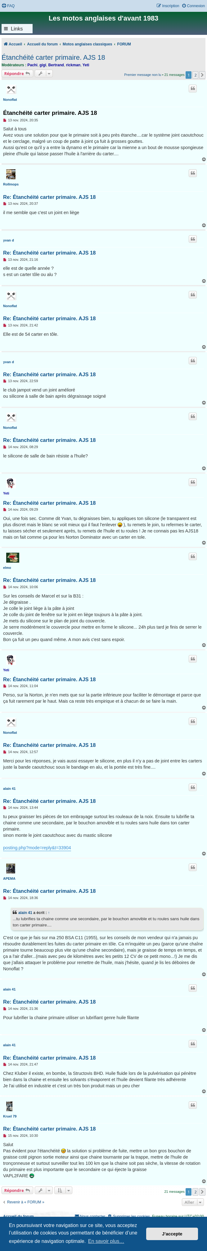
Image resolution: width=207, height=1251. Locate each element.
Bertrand (56, 65)
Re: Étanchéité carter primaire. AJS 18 (49, 197)
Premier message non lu (142, 75)
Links (17, 28)
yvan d (8, 240)
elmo (7, 567)
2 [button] (195, 75)
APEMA (9, 878)
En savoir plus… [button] (106, 1241)
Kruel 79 (9, 1116)
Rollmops (11, 184)
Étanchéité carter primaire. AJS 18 (53, 57)
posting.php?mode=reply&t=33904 (37, 847)
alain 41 (9, 788)
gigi (42, 65)
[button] (202, 75)
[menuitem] (8, 6)
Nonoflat (10, 99)
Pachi (32, 65)
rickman (73, 65)
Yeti (86, 65)
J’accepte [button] (172, 1233)
